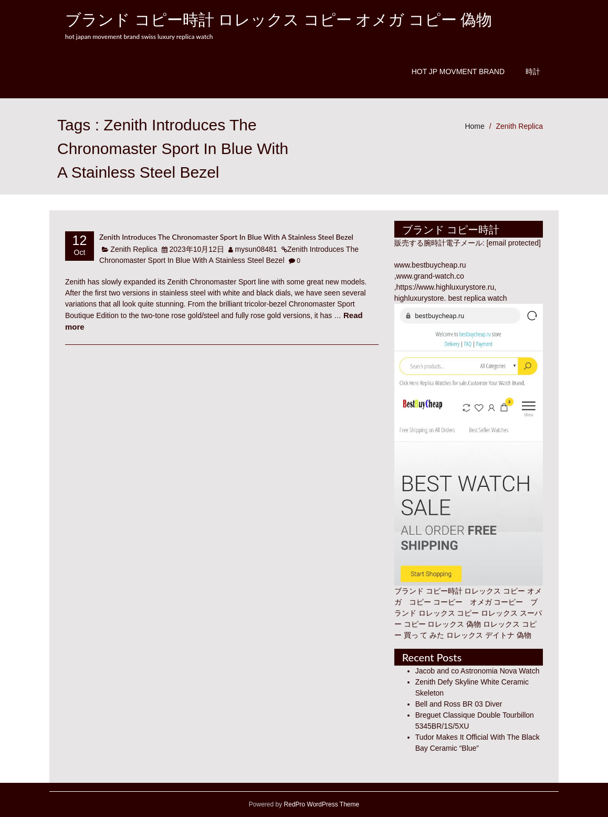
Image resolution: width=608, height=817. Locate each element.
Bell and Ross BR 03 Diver (458, 704)
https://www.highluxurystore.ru (445, 287)
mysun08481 (256, 249)
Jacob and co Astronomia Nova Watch (477, 671)
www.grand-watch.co (430, 276)
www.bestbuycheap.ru (430, 265)
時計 (533, 71)
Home (474, 126)
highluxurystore (419, 298)
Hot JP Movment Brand (458, 71)
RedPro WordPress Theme (320, 804)
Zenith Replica (519, 126)
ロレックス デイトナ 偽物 (488, 635)
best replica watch (477, 298)
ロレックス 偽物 (454, 624)
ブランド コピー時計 (428, 591)
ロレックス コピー (448, 613)
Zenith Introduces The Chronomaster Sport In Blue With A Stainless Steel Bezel (226, 236)
